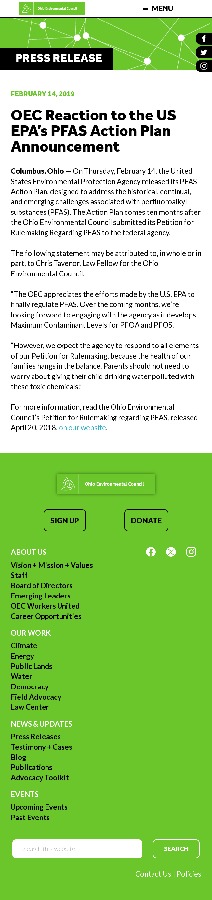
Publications (31, 767)
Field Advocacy (36, 696)
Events (25, 794)
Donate (146, 520)
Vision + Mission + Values (52, 565)
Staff (19, 575)
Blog (18, 757)
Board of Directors (42, 585)
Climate (24, 645)
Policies (189, 873)
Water (21, 676)
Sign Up (64, 520)
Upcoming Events (39, 807)
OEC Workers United (45, 605)
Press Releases (36, 736)
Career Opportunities (46, 616)
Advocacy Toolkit (40, 777)
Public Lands (31, 666)
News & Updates (41, 723)
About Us (28, 552)
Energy (22, 656)
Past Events (30, 817)
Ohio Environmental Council (52, 8)
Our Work (31, 632)
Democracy (30, 686)
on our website (82, 427)
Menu (162, 8)
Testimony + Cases (41, 747)
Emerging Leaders (41, 595)
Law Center (30, 706)
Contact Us (153, 873)
